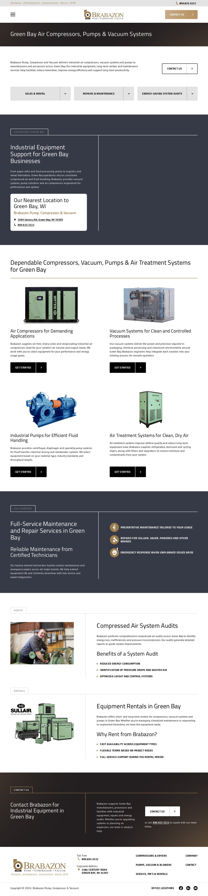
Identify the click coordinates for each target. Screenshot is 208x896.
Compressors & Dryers (151, 855)
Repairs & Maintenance (106, 93)
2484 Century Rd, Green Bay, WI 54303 (38, 219)
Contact (191, 864)
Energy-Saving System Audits (167, 93)
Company (192, 855)
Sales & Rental (45, 93)
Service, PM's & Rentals (152, 874)
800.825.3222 (186, 3)
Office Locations (162, 888)
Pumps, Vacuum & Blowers (153, 864)
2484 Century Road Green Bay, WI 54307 (93, 871)
